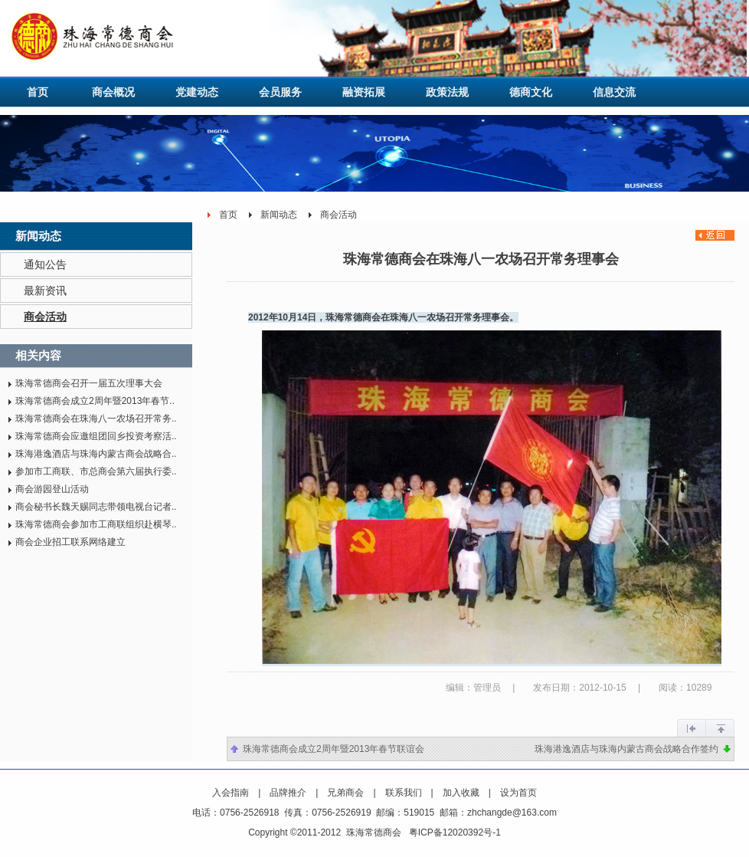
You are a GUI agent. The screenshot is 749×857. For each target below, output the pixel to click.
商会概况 (113, 92)
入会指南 (230, 792)
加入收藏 (461, 792)
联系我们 (403, 792)
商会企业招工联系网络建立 (70, 542)
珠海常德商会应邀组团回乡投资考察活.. (96, 436)
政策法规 (447, 92)
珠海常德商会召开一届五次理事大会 (88, 383)
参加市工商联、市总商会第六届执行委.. (96, 471)
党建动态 (196, 92)
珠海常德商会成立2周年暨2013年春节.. (95, 401)
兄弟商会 (345, 792)
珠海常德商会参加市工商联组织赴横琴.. (96, 524)
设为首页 (518, 792)
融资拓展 (363, 92)
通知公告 (45, 264)
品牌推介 (288, 792)
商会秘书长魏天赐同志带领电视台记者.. (96, 506)
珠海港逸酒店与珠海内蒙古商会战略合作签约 (626, 749)
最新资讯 (45, 290)
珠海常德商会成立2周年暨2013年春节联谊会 (333, 749)
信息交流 (614, 92)
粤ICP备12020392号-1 (455, 832)
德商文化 (530, 92)
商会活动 (45, 316)
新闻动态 (278, 214)
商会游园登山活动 (52, 489)
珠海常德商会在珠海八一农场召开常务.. (96, 418)
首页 (37, 92)
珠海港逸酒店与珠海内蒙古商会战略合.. (96, 453)
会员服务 (280, 92)
